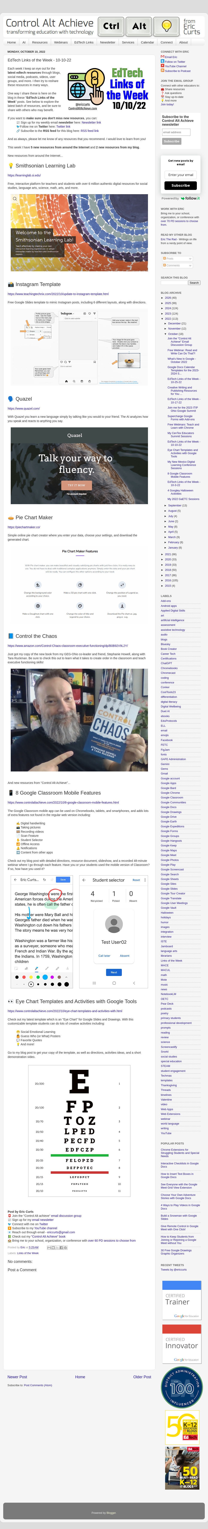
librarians (166, 955)
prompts (166, 1027)
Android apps (169, 605)
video (164, 1104)
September (175, 505)
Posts (168, 258)
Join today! (167, 104)
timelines (166, 1094)
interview (166, 936)
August (173, 510)
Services (128, 42)
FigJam (165, 749)
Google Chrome (170, 792)
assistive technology (173, 629)
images (165, 927)
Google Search (170, 874)
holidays (166, 917)
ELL (163, 725)
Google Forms (169, 831)
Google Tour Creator (173, 893)
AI (24, 42)
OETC (164, 999)
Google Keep (169, 845)
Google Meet (168, 855)
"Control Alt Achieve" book (48, 1236)
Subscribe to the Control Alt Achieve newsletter (178, 120)
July (171, 516)
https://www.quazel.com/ (24, 408)
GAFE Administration (173, 759)
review (165, 1037)
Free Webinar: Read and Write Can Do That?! (182, 352)
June (171, 521)
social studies (169, 1056)
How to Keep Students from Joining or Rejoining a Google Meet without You (178, 1240)
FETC (164, 744)
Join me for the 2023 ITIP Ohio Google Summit (182, 409)
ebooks (165, 716)
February (174, 542)
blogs (164, 639)
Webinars (61, 42)
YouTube (166, 1133)
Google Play (168, 864)
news (164, 989)
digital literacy (169, 701)
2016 (168, 580)
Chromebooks (169, 668)
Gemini (165, 764)
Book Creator (169, 648)
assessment (168, 625)
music (164, 984)
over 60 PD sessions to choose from (112, 1240)
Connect (167, 42)
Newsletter (107, 42)
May (171, 526)
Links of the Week (28, 1253)
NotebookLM (168, 994)
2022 (168, 318)
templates (167, 1080)
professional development (176, 1023)
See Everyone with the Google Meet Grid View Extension (179, 1186)
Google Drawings (171, 812)
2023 (168, 313)
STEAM (165, 1066)
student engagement (173, 1071)
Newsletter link (91, 122)
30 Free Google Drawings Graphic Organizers (176, 1252)
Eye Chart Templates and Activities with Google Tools (182, 453)
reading (165, 1032)
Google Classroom (172, 797)
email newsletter (43, 1220)
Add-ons (166, 601)
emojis (165, 735)
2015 (168, 585)
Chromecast (168, 672)
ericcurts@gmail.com (61, 1232)
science (165, 1042)
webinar (165, 1118)
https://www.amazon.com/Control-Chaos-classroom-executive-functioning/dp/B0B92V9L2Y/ (68, 645)
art (162, 615)
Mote (164, 979)
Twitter (43, 1224)
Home (11, 42)
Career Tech (168, 653)
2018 (168, 569)
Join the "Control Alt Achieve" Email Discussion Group (179, 341)
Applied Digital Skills (173, 610)
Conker (165, 687)
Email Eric (171, 57)
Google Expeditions (172, 826)
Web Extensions (170, 1114)
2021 (168, 554)
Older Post (142, 1377)
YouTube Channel (175, 66)
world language (170, 1123)
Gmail (164, 773)
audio (164, 634)
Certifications (168, 658)
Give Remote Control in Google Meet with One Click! (179, 1228)
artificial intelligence (172, 620)
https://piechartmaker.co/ (24, 527)
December (175, 323)
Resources (40, 42)
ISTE (164, 941)
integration (167, 931)
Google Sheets (170, 879)
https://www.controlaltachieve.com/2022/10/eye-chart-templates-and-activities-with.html (65, 1011)
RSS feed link (90, 131)
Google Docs (168, 807)
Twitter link (63, 126)
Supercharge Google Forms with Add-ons (180, 418)
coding (165, 677)
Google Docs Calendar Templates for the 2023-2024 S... (183, 370)
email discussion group (66, 1215)
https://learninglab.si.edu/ (24, 175)
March (172, 537)
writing (165, 1128)
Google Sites (168, 883)
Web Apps (167, 1109)
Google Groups (170, 836)
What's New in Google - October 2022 (181, 360)
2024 (168, 308)
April (171, 531)
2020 (168, 559)
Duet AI (165, 711)
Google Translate (171, 898)
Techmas (166, 1075)
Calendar (147, 42)
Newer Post (17, 1377)
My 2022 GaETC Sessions (183, 499)
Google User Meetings (174, 903)
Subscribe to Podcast (178, 71)
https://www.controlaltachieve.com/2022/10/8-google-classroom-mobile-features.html (63, 802)
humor (165, 922)
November (175, 328)
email (164, 730)
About (183, 42)
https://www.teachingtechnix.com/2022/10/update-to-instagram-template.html (58, 294)
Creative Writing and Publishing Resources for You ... (182, 390)
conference (167, 682)
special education (171, 1061)
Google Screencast (172, 869)
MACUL (165, 970)
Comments (171, 265)
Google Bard (168, 788)
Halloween (167, 912)
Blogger (111, 1512)
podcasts (166, 1008)
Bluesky (165, 644)
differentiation (169, 696)
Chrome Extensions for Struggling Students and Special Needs (180, 1153)
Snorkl (165, 1051)
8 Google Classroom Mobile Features (179, 475)
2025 (168, 303)
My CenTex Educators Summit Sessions (180, 435)
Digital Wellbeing (171, 706)
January (173, 547)
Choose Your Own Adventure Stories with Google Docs (178, 1196)
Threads (166, 1090)
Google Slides (169, 888)
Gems (164, 768)
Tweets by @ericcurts (174, 1269)
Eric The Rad (168, 239)
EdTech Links (83, 42)
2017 (168, 575)
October (173, 334)
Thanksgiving (169, 1085)
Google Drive (169, 816)
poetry (164, 1013)
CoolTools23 (168, 692)
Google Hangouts (171, 840)
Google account (170, 778)
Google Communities (173, 802)
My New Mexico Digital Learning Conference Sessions (181, 465)
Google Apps (168, 783)
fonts (164, 754)
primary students (171, 1018)
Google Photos (170, 860)
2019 (168, 564)
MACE (165, 965)
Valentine (166, 1099)
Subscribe (181, 185)
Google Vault (168, 907)
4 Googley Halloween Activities (180, 492)
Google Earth (169, 821)
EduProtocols (169, 720)
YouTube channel (45, 1228)
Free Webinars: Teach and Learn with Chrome (183, 426)
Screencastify (169, 1047)
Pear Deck (167, 1003)
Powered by (181, 198)
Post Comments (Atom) (38, 1385)
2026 (168, 297)
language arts (169, 951)
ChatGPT (166, 663)
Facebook (167, 740)
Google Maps (169, 850)
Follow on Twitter (175, 61)
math (164, 975)
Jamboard (167, 946)
